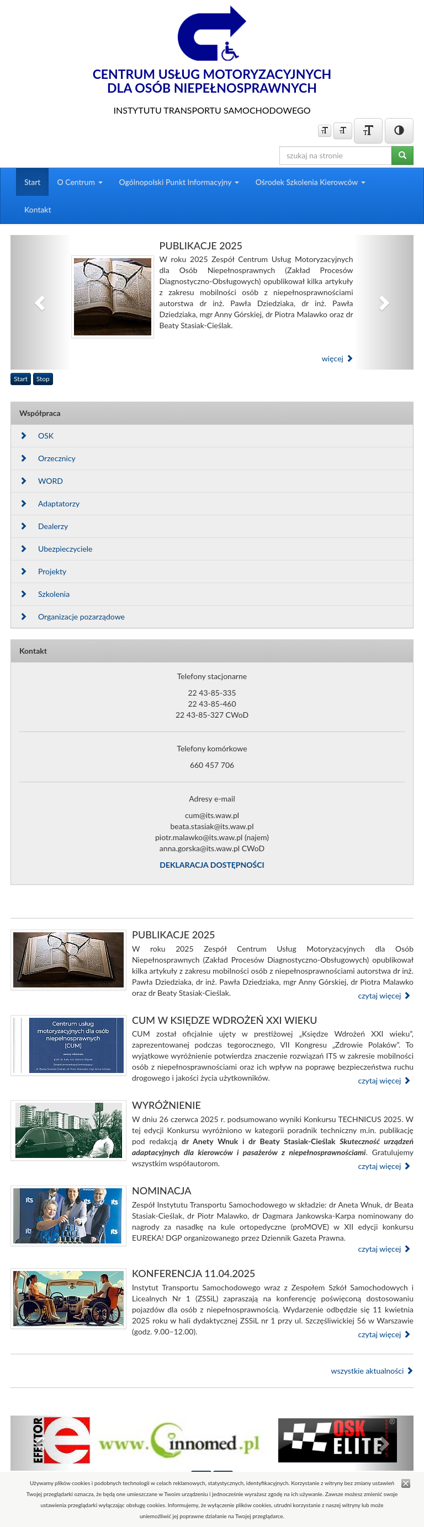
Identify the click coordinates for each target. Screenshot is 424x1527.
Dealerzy (43, 526)
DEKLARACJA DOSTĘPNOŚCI (212, 864)
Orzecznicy (47, 458)
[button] (40, 302)
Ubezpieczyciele (55, 548)
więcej (337, 358)
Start (32, 181)
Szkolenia (44, 594)
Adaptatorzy (49, 503)
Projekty (42, 571)
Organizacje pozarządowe (72, 616)
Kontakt (37, 209)
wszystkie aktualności (372, 1370)
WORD (41, 480)
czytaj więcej (384, 995)
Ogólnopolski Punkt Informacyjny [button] (179, 181)
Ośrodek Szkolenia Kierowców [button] (310, 181)
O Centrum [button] (79, 181)
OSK (36, 435)
